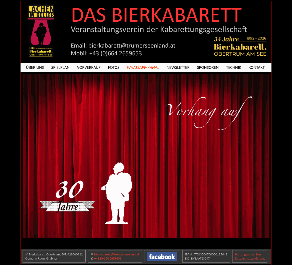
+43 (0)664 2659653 (107, 258)
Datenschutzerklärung (250, 258)
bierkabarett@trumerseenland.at (116, 254)
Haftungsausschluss (248, 254)
